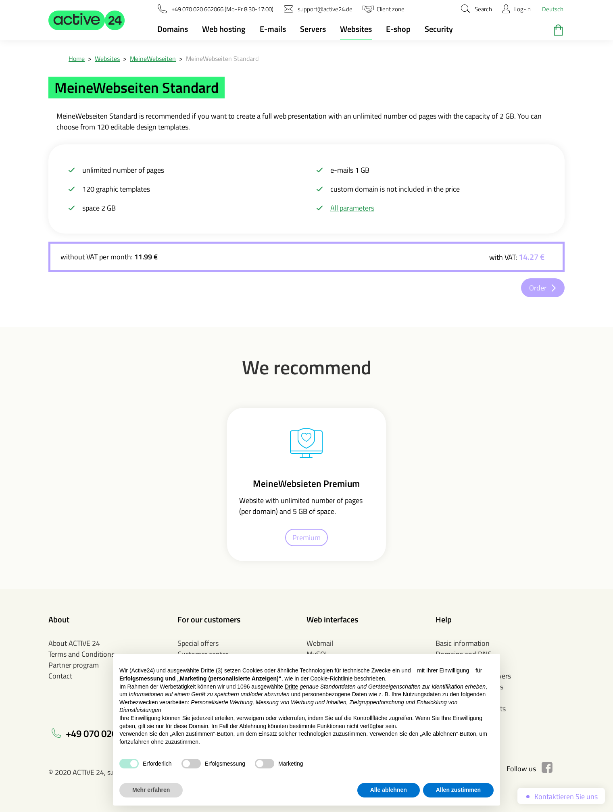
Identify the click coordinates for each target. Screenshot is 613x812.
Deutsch (552, 9)
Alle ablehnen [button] (388, 790)
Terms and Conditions (81, 654)
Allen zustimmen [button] (458, 790)
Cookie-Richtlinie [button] (331, 678)
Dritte (291, 686)
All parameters (352, 207)
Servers (313, 29)
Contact (60, 675)
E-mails (273, 29)
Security (439, 29)
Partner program (73, 665)
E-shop (398, 29)
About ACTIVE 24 (74, 643)
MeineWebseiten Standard (222, 58)
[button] (86, 20)
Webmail (319, 643)
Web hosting (224, 29)
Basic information (463, 643)
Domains (172, 29)
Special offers (198, 643)
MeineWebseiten (153, 58)
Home (77, 58)
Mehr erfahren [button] (151, 790)
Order (537, 287)
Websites (356, 29)
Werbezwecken (138, 702)
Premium (306, 537)
